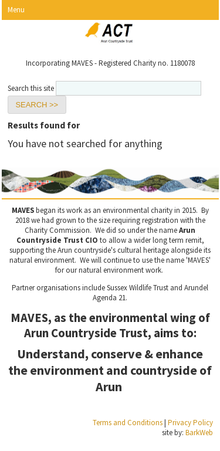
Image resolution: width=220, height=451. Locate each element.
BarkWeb (199, 433)
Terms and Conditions (128, 423)
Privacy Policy (190, 423)
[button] (37, 104)
